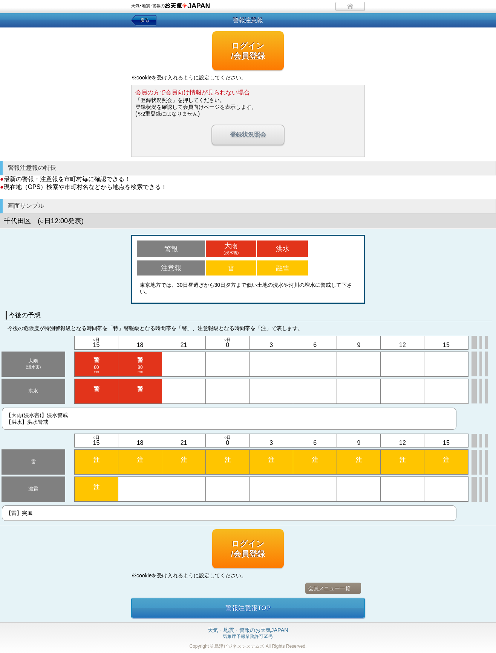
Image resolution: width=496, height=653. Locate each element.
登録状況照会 (248, 134)
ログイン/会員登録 (248, 50)
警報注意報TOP (248, 608)
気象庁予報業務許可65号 (248, 633)
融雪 (282, 268)
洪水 (282, 249)
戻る (144, 20)
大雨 (231, 248)
